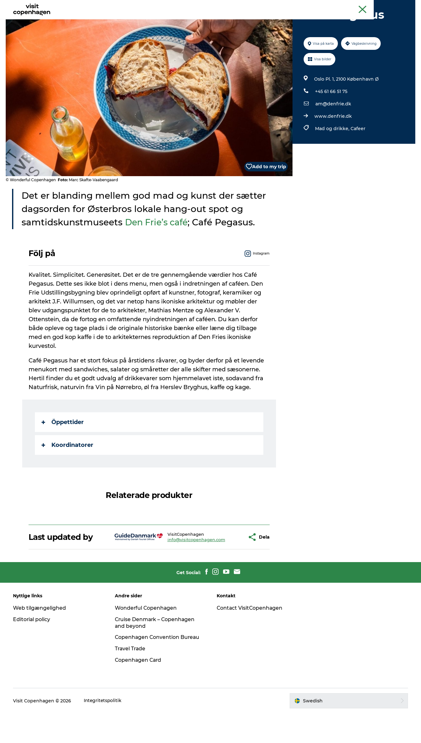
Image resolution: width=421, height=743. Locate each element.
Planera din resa (249, 20)
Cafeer (357, 159)
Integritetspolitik (104, 730)
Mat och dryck (204, 20)
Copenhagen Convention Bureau (158, 667)
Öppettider (63, 452)
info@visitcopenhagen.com (178, 569)
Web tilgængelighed (40, 638)
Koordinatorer (67, 475)
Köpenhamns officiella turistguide (342, 6)
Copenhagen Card (398, 6)
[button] (223, 567)
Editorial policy (33, 649)
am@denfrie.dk (333, 134)
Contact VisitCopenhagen (250, 638)
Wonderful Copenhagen (146, 638)
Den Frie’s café (159, 252)
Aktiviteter (164, 20)
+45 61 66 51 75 (331, 121)
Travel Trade (131, 679)
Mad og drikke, (332, 159)
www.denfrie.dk (333, 146)
